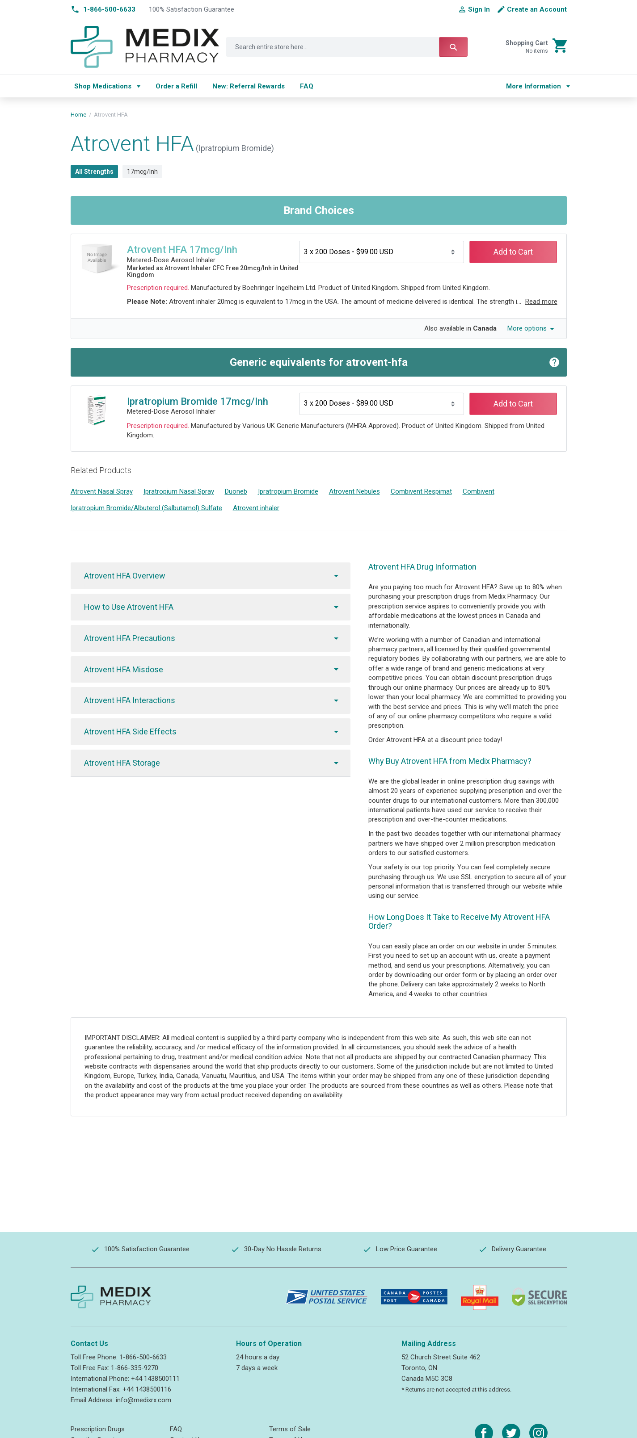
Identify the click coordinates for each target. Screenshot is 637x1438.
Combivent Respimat (421, 491)
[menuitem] (107, 86)
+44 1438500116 (146, 1389)
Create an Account (537, 9)
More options (527, 328)
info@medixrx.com (143, 1400)
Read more (541, 302)
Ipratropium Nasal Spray (178, 491)
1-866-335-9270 (134, 1368)
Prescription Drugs (98, 1429)
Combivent (478, 491)
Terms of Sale (290, 1429)
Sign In (479, 9)
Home (78, 114)
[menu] (281, 86)
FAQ (176, 1429)
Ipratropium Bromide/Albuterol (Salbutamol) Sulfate (146, 508)
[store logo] (145, 47)
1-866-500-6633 (143, 1357)
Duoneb (236, 491)
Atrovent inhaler (256, 508)
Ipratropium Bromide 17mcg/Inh (197, 401)
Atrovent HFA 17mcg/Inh (182, 249)
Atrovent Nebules (354, 491)
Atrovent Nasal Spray (102, 491)
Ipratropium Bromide (288, 491)
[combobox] (347, 47)
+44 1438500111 (155, 1379)
